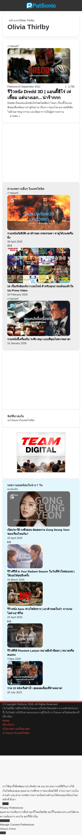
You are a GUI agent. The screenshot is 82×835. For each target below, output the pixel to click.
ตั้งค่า (13, 799)
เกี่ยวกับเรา (8, 724)
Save (3, 832)
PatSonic (12, 86)
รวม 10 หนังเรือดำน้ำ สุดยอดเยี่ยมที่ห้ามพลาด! (34, 688)
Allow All (5, 820)
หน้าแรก (13, 20)
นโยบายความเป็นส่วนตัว (16, 728)
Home (5, 720)
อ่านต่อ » (15, 116)
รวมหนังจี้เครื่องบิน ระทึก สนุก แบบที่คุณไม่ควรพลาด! (38, 339)
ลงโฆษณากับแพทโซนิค (20, 420)
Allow (5, 803)
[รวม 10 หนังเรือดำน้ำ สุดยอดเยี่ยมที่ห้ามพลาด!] (25, 684)
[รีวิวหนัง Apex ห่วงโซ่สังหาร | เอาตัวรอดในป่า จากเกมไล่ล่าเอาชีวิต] (25, 605)
